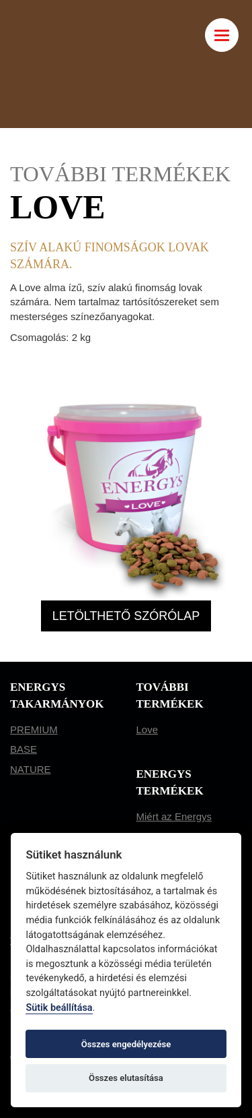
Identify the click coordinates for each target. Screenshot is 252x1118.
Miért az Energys (174, 816)
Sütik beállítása (59, 1008)
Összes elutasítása (126, 1078)
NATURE (30, 769)
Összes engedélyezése (126, 1044)
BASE (23, 749)
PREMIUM (34, 729)
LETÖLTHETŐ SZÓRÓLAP (126, 616)
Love (147, 729)
